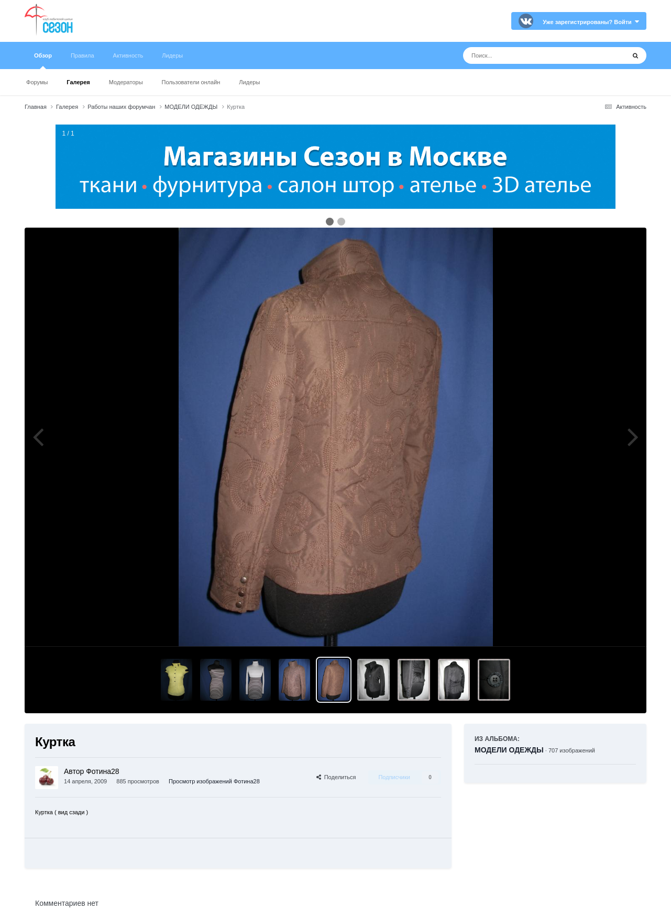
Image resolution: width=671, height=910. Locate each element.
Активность (128, 55)
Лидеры (249, 82)
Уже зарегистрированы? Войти (591, 22)
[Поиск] (524, 55)
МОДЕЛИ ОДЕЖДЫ (509, 750)
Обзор (43, 60)
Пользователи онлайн (191, 82)
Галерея (78, 82)
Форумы (37, 82)
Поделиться (336, 777)
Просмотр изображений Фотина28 (214, 781)
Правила (82, 55)
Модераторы (126, 82)
